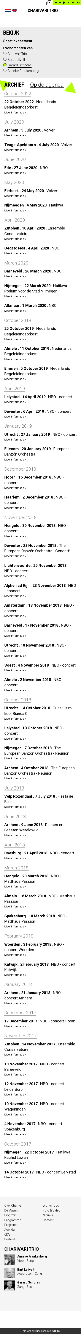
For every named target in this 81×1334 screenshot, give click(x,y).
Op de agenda (47, 84)
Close (56, 1330)
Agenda (9, 1229)
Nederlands (8, 10)
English (14, 10)
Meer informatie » (15, 112)
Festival (9, 1239)
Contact (48, 1220)
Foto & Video (51, 1210)
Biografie (10, 1215)
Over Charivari (13, 1205)
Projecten (10, 1225)
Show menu (74, 13)
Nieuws (48, 1215)
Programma (12, 1220)
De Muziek (11, 1210)
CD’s (7, 1234)
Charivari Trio (43, 10)
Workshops (51, 1205)
